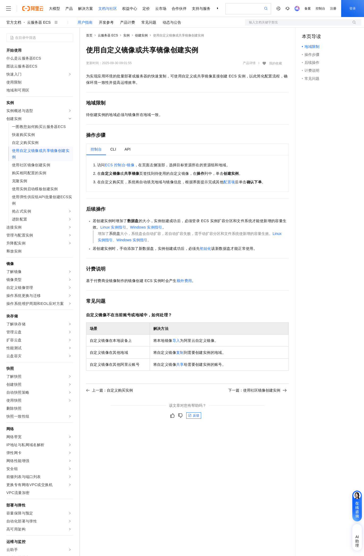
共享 (180, 364)
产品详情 (249, 63)
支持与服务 (201, 8)
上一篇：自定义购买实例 (109, 390)
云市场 (160, 8)
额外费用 (184, 281)
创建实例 (141, 35)
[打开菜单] (8, 8)
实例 (126, 35)
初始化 (205, 248)
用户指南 (85, 22)
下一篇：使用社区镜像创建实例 (257, 390)
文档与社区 (107, 8)
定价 (146, 8)
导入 (176, 340)
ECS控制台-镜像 (119, 165)
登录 (352, 8)
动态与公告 (172, 22)
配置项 (229, 182)
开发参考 (106, 22)
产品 (69, 8)
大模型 (54, 8)
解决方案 (85, 8)
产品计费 (127, 22)
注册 (333, 8)
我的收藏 (275, 63)
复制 (180, 352)
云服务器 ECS (39, 22)
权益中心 (129, 8)
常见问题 (148, 22)
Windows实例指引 (146, 227)
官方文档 (13, 22)
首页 (89, 35)
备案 (307, 8)
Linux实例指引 (113, 227)
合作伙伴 (179, 8)
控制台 (320, 8)
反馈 (193, 415)
